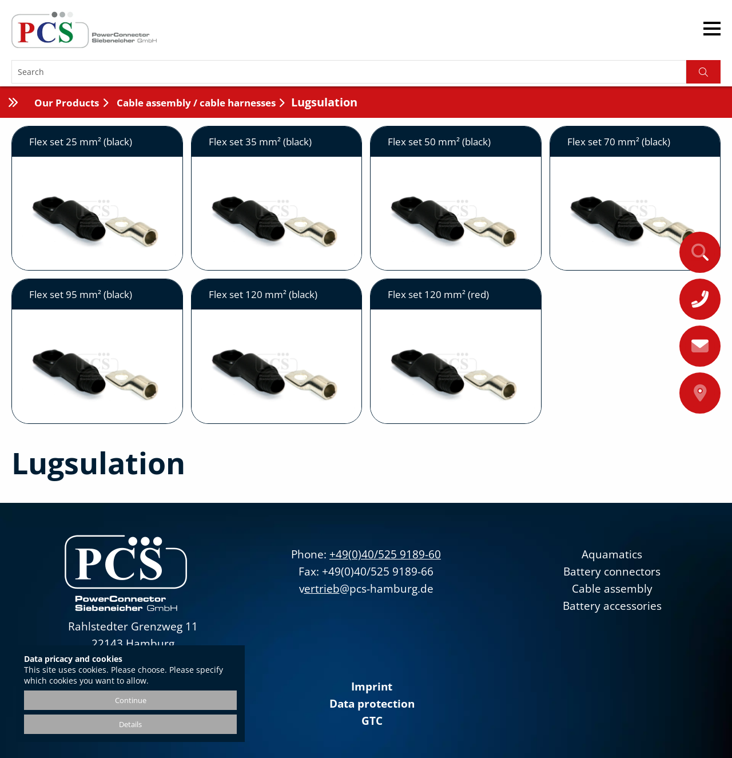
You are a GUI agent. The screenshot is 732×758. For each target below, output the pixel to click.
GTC (372, 720)
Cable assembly (612, 588)
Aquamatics (612, 554)
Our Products (66, 102)
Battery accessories (612, 605)
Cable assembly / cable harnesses (195, 102)
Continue (130, 700)
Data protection (372, 703)
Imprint (371, 686)
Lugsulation (324, 102)
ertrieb (322, 588)
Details (130, 724)
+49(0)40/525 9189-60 (385, 554)
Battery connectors (612, 571)
